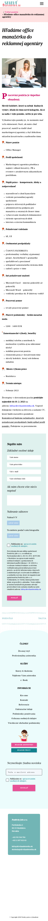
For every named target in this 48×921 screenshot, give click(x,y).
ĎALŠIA (42, 618)
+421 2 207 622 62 (19, 840)
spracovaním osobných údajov (23, 545)
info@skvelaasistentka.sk (31, 589)
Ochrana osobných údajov (24, 719)
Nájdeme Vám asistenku (24, 676)
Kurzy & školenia (24, 671)
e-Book (24, 680)
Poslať (14, 598)
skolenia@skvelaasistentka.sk (24, 849)
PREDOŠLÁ (7, 618)
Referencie (24, 705)
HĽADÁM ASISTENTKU (24, 744)
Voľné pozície (10, 12)
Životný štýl (24, 651)
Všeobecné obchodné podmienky (24, 723)
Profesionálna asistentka (24, 656)
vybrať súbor (13, 523)
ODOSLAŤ (24, 788)
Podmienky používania (24, 714)
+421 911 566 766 (18, 837)
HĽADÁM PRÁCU (24, 750)
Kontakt (24, 700)
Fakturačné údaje (24, 709)
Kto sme (24, 696)
